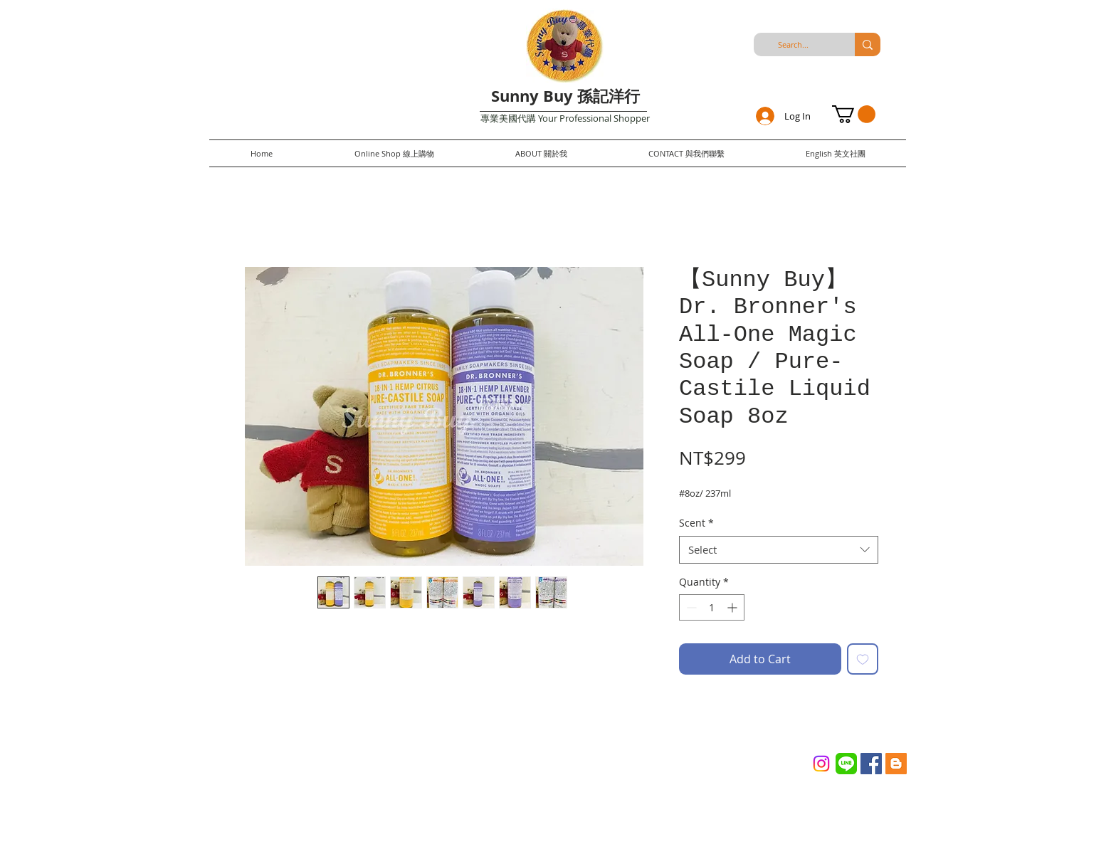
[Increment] (733, 607)
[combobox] (778, 550)
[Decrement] (690, 607)
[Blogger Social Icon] (896, 763)
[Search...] (793, 44)
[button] (853, 114)
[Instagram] (821, 763)
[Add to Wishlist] (862, 659)
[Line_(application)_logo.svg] (846, 763)
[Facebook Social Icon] (871, 763)
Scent (696, 522)
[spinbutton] (712, 607)
